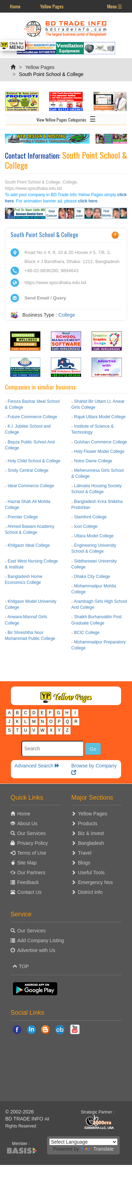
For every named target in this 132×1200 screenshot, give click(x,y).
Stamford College (90, 517)
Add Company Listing (40, 940)
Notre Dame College (93, 460)
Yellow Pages (52, 6)
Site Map (27, 862)
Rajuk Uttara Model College (100, 416)
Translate (97, 1149)
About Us (27, 823)
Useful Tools (91, 872)
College (66, 315)
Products (87, 823)
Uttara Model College (94, 535)
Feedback (28, 882)
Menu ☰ (114, 6)
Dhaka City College (92, 576)
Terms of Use (31, 853)
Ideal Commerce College (31, 485)
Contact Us (29, 892)
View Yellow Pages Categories (66, 118)
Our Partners (31, 872)
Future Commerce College (32, 416)
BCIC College (87, 632)
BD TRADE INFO (24, 1119)
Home (15, 6)
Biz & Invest (91, 833)
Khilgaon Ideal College (29, 545)
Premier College (23, 517)
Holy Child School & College (34, 460)
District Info (90, 892)
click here (87, 201)
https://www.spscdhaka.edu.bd (55, 282)
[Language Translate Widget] (83, 1141)
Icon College (86, 526)
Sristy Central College (28, 470)
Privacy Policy (32, 843)
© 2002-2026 (19, 1112)
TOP (21, 966)
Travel (84, 853)
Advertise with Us (36, 950)
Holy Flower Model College (99, 451)
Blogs (84, 862)
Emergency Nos (95, 882)
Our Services (31, 833)
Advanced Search (36, 765)
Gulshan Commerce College (100, 442)
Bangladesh (91, 843)
